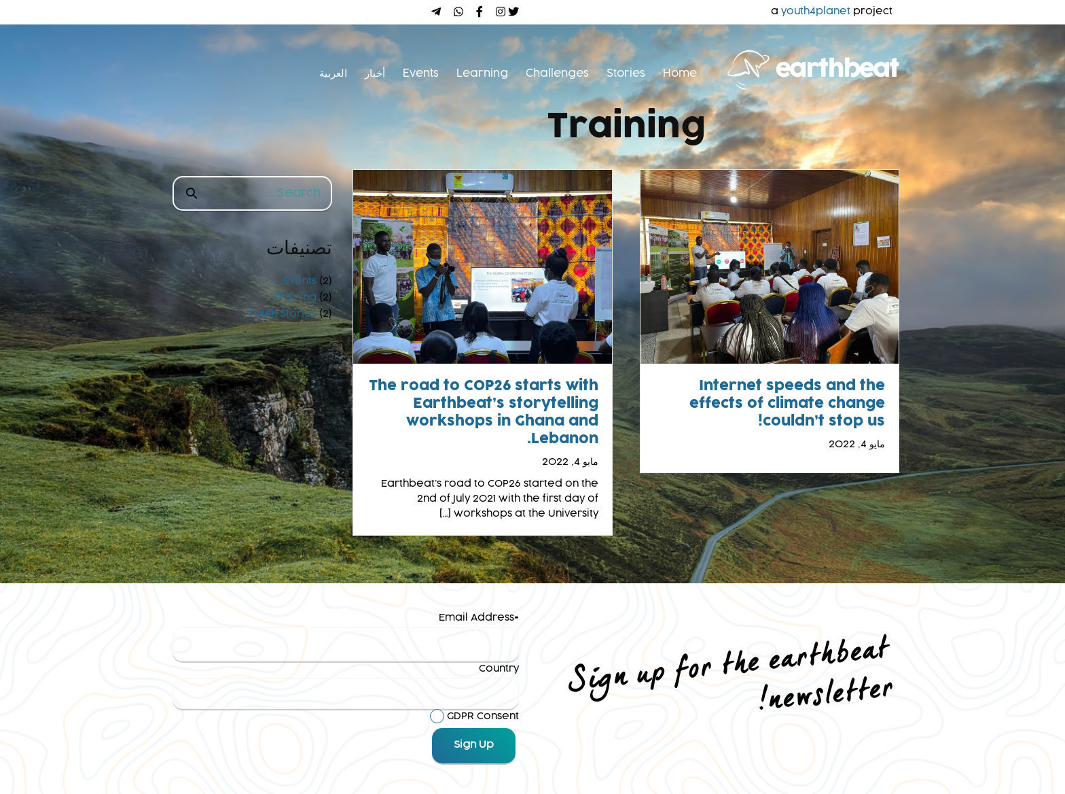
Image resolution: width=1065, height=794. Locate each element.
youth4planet (815, 11)
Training (295, 298)
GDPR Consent (483, 716)
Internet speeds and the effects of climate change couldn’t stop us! (787, 403)
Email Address (476, 618)
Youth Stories (282, 314)
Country (499, 669)
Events (300, 281)
